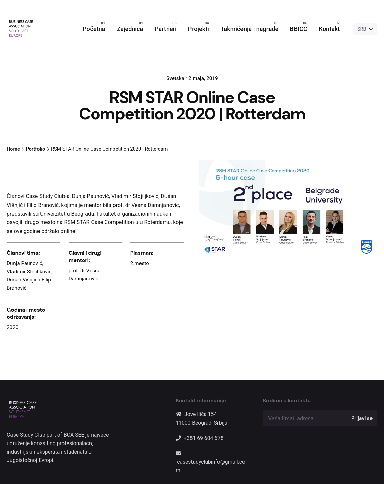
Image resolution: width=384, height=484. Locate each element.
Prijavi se (362, 418)
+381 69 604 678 (204, 438)
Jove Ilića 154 (200, 414)
